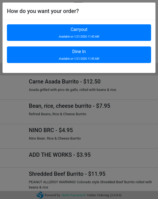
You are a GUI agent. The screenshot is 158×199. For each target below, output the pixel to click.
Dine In (79, 54)
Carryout (79, 32)
